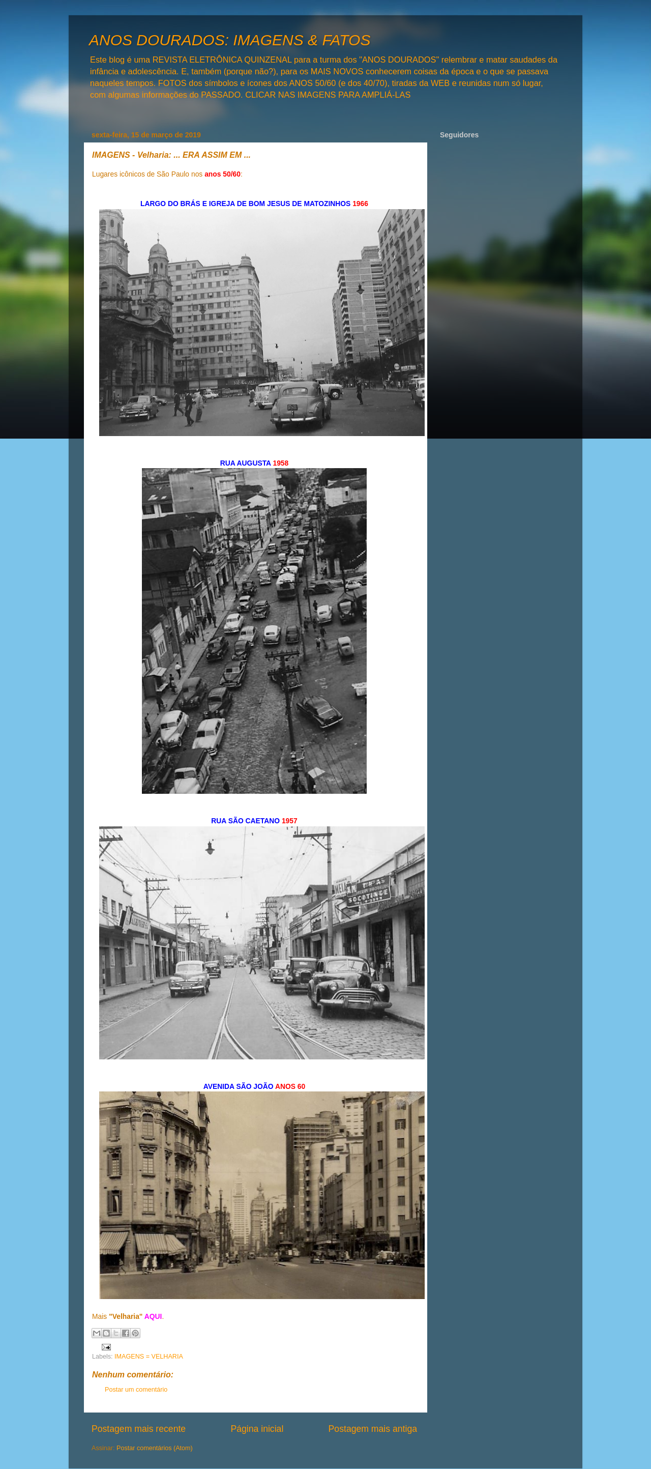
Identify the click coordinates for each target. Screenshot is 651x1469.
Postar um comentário (136, 1389)
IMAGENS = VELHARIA (148, 1356)
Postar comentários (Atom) (154, 1448)
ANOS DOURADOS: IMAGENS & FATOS (229, 40)
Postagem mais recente (139, 1429)
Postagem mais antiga (373, 1429)
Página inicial (256, 1429)
